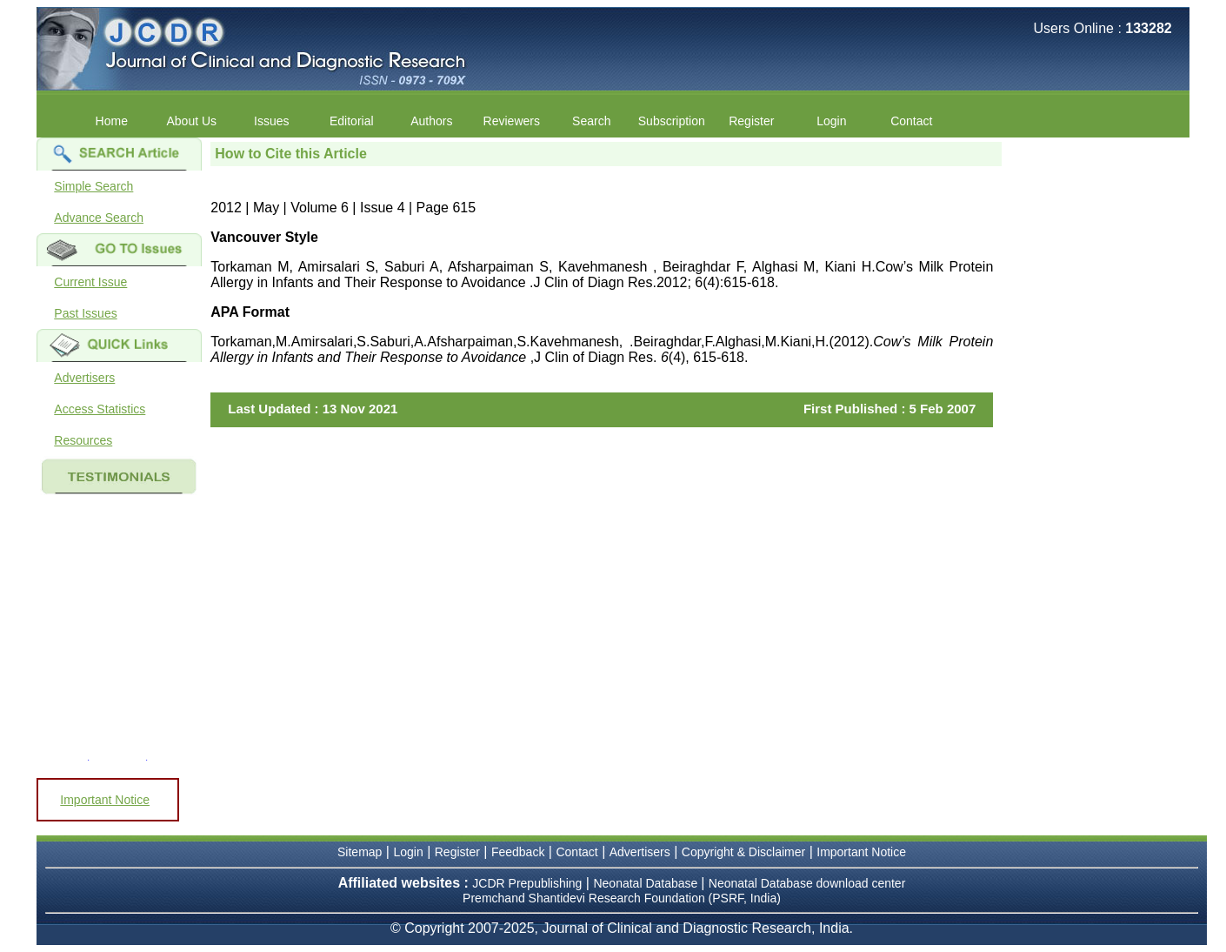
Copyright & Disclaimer (743, 852)
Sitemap (359, 852)
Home (112, 121)
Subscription (671, 121)
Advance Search (98, 218)
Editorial (352, 121)
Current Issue (90, 282)
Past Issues (85, 313)
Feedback (517, 852)
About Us (192, 121)
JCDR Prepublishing (527, 883)
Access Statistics (99, 409)
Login (831, 121)
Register (751, 121)
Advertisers (84, 378)
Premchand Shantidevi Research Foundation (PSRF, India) (622, 898)
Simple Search (93, 186)
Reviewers (511, 121)
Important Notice (105, 800)
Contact (911, 121)
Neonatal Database (647, 883)
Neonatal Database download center (807, 883)
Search (591, 121)
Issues (271, 121)
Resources (83, 440)
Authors (431, 121)
